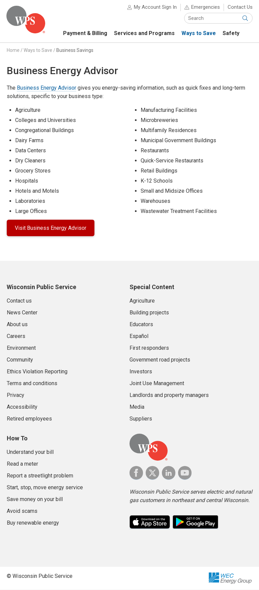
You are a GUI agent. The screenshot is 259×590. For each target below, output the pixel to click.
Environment (21, 348)
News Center (22, 313)
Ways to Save (38, 50)
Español (139, 336)
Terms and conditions (32, 383)
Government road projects (160, 360)
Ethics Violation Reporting (37, 372)
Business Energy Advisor (46, 88)
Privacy (15, 395)
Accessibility (22, 407)
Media (137, 407)
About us (17, 324)
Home (13, 50)
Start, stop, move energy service (45, 488)
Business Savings (74, 50)
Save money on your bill (35, 499)
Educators (141, 324)
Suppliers (141, 419)
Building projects (149, 313)
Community (20, 360)
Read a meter (22, 464)
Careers (16, 336)
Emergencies (205, 7)
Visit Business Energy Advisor (50, 228)
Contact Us (239, 7)
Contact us (19, 301)
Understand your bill (30, 452)
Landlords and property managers (169, 395)
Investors (141, 372)
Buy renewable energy (33, 523)
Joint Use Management (157, 383)
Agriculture (142, 301)
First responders (149, 348)
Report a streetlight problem (40, 476)
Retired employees (29, 419)
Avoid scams (22, 511)
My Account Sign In (155, 7)
